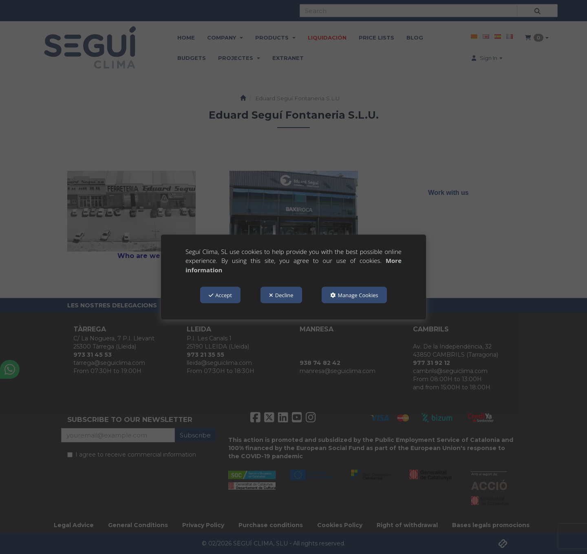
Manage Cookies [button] (354, 295)
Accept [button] (220, 295)
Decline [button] (281, 295)
